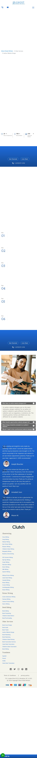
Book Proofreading (7, 618)
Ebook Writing (5, 589)
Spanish (4, 656)
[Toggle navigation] (33, 7)
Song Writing (5, 539)
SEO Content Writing (7, 557)
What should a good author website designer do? (16, 422)
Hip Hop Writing (6, 560)
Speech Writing (6, 571)
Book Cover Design (7, 625)
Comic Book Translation (8, 663)
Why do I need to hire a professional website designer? (17, 429)
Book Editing (5, 611)
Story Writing (5, 537)
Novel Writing (5, 567)
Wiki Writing (5, 569)
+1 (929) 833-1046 (18, 163)
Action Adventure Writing (8, 596)
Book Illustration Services (9, 642)
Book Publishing (6, 634)
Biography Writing (6, 551)
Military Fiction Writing (8, 575)
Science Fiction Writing (8, 601)
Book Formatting (6, 613)
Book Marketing (6, 637)
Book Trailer (5, 630)
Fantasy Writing (6, 599)
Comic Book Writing (7, 578)
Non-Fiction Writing (7, 544)
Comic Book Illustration (8, 644)
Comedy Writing (6, 580)
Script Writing (5, 562)
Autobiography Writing (8, 587)
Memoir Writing (6, 542)
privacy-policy (25, 675)
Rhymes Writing (6, 546)
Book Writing (5, 649)
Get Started (13, 159)
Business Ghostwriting (8, 553)
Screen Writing (6, 585)
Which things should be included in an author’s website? (15, 425)
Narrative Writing (6, 564)
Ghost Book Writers (7, 51)
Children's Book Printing (8, 639)
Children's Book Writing (8, 549)
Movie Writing (5, 582)
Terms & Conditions (10, 675)
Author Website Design (8, 632)
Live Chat (25, 159)
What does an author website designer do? (14, 403)
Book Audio (5, 627)
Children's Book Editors (8, 615)
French (4, 658)
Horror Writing (5, 604)
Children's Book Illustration (9, 646)
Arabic (4, 660)
